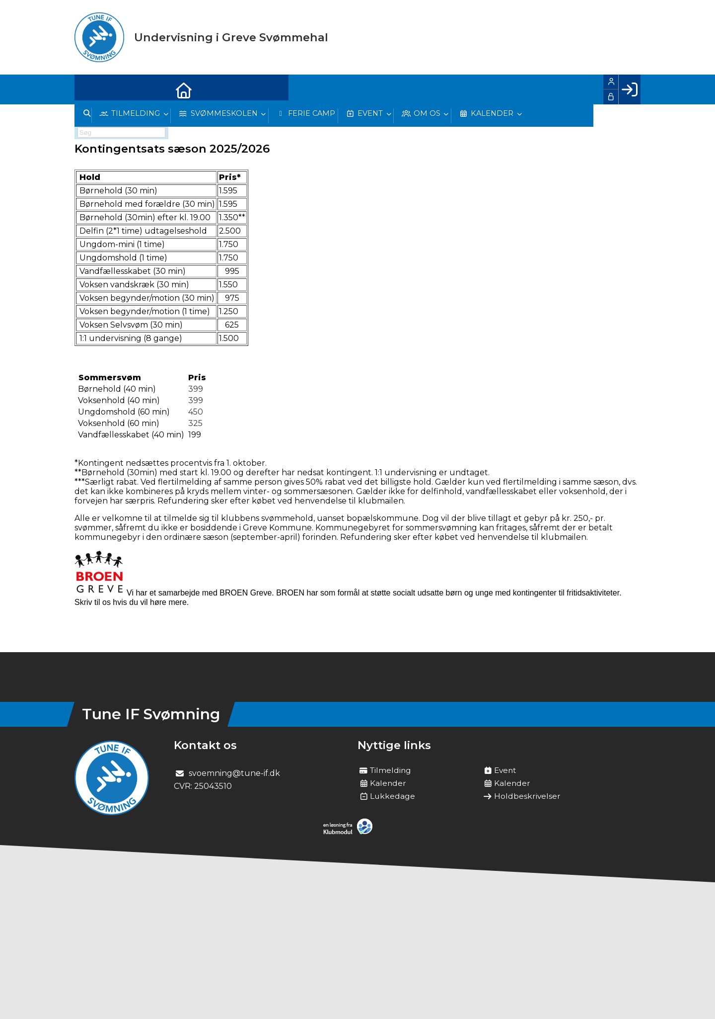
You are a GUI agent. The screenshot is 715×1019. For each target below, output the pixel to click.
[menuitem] (89, 89)
